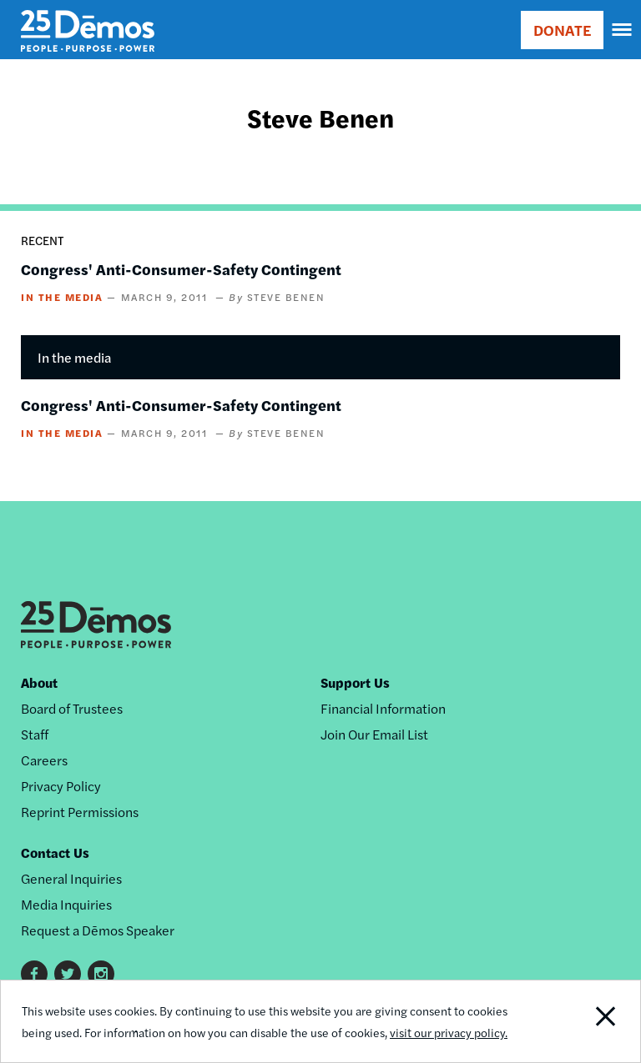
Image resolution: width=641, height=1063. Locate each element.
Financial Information (383, 708)
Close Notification (579, 1021)
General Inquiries (71, 878)
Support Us (355, 682)
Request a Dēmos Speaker (97, 930)
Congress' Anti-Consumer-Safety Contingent (181, 268)
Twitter (67, 973)
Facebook (34, 973)
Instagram (101, 973)
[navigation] (622, 30)
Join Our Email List (374, 734)
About (39, 682)
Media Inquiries (66, 904)
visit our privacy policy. (448, 1032)
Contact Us (55, 852)
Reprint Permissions (80, 811)
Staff (34, 734)
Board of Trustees (72, 708)
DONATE (562, 29)
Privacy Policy (61, 785)
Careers (44, 760)
